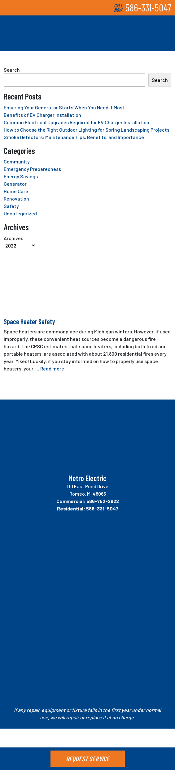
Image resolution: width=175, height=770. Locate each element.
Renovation (16, 198)
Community (17, 161)
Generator (15, 184)
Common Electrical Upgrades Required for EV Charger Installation (76, 122)
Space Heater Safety (29, 321)
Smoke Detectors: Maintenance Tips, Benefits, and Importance (74, 137)
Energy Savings (21, 176)
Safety (11, 206)
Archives (13, 238)
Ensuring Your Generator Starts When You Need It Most (64, 107)
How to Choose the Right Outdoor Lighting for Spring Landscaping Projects (86, 130)
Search (12, 70)
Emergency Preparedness (32, 169)
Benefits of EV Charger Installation (42, 115)
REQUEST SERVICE (87, 759)
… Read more (49, 368)
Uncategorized (20, 213)
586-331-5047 (148, 7)
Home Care (16, 191)
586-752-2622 (102, 501)
